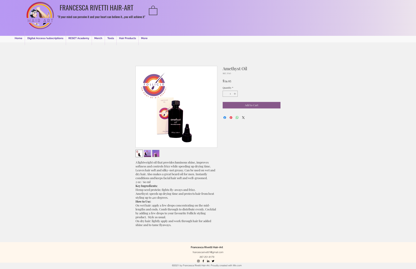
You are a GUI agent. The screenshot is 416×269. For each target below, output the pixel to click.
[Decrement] (225, 94)
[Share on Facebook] (225, 118)
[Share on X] (243, 118)
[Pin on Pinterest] (231, 118)
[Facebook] (203, 261)
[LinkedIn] (208, 261)
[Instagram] (198, 261)
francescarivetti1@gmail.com (208, 252)
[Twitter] (213, 261)
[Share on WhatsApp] (237, 118)
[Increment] (235, 94)
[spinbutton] (230, 94)
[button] (153, 10)
